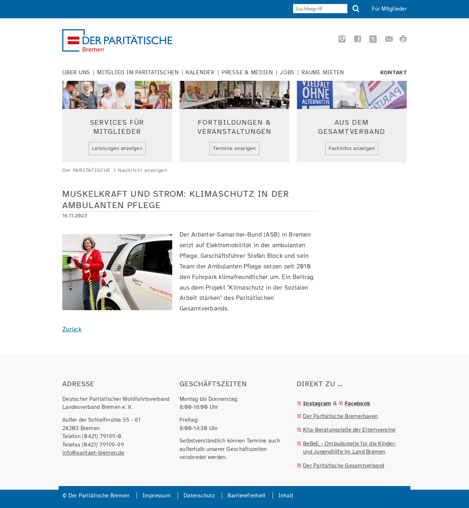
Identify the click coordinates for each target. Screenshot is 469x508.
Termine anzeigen (234, 148)
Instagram (317, 403)
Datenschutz (199, 495)
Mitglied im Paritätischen (138, 72)
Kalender (200, 72)
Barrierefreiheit (246, 495)
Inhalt (285, 495)
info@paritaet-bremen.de (93, 452)
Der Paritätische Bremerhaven (340, 416)
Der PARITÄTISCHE (86, 170)
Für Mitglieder (389, 8)
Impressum (157, 495)
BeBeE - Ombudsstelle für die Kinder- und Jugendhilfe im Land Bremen (349, 447)
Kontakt (393, 72)
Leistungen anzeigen (117, 148)
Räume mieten (323, 72)
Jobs (287, 72)
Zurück (72, 329)
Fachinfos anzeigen (352, 148)
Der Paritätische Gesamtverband (343, 465)
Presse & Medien (247, 72)
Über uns (76, 72)
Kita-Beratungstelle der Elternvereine (349, 429)
